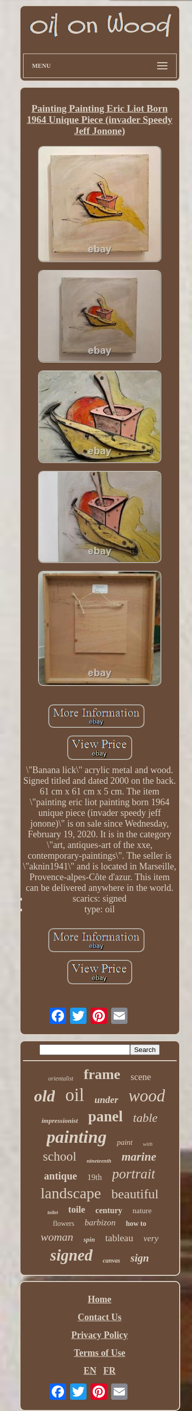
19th (94, 1177)
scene (141, 1077)
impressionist (59, 1120)
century (108, 1210)
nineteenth (99, 1161)
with (148, 1144)
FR (109, 1371)
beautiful (134, 1194)
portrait (133, 1174)
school (59, 1156)
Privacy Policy (99, 1335)
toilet (53, 1212)
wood (147, 1096)
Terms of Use (99, 1353)
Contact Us (100, 1317)
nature (142, 1211)
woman (56, 1236)
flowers (63, 1223)
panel (105, 1116)
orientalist (60, 1078)
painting (76, 1136)
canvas (111, 1260)
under (106, 1099)
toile (76, 1209)
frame (101, 1074)
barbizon (99, 1222)
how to (136, 1223)
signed (71, 1255)
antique (60, 1176)
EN (89, 1371)
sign (140, 1258)
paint (125, 1142)
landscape (70, 1193)
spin (89, 1239)
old (44, 1096)
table (145, 1117)
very (150, 1238)
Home (100, 1299)
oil (74, 1095)
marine (138, 1156)
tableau (119, 1238)
